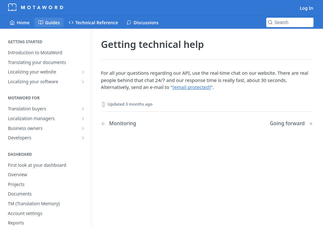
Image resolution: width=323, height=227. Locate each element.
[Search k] (290, 22)
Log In (306, 8)
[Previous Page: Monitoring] (146, 123)
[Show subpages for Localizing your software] (82, 81)
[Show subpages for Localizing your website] (82, 71)
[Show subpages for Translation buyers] (82, 108)
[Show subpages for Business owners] (82, 128)
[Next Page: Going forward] (291, 123)
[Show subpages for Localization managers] (82, 118)
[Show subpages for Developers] (82, 137)
